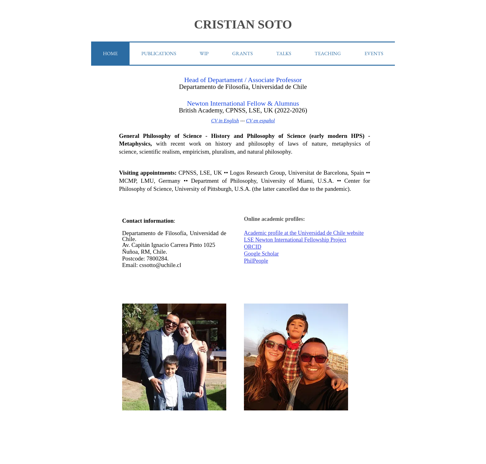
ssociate (263, 80)
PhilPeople (256, 261)
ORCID (252, 247)
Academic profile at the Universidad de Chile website (304, 233)
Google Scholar (261, 254)
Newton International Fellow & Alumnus (243, 103)
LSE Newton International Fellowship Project (295, 240)
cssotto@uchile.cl (160, 265)
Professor (288, 80)
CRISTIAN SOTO (243, 24)
